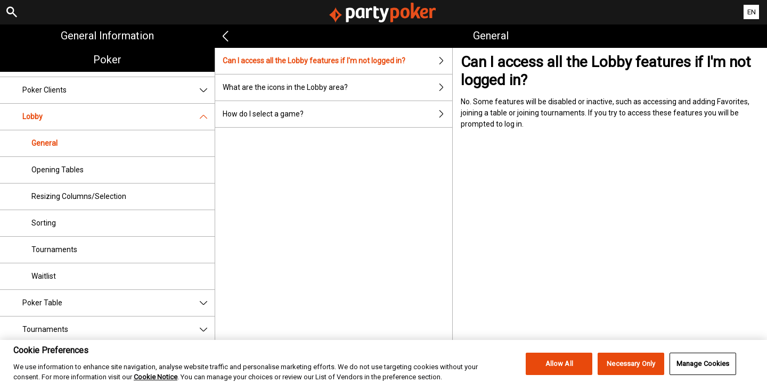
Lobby (118, 117)
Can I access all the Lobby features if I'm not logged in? (337, 61)
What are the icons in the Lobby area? (337, 87)
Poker (107, 59)
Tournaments (54, 249)
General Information (107, 35)
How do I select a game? (337, 114)
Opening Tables (57, 169)
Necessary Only (631, 369)
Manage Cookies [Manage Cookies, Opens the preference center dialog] (703, 369)
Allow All (559, 369)
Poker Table (118, 303)
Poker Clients (118, 90)
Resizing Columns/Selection (78, 196)
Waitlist (43, 276)
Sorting (43, 223)
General (44, 143)
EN (751, 12)
